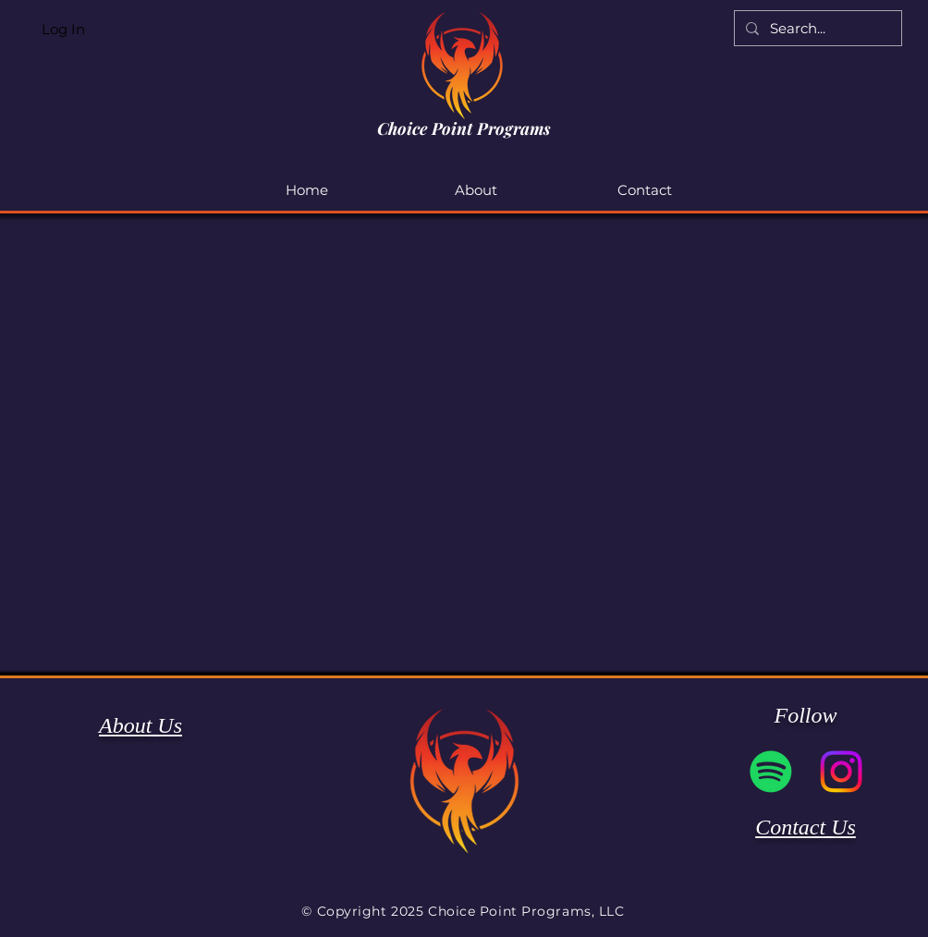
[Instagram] (841, 771)
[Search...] (816, 28)
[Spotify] (771, 771)
